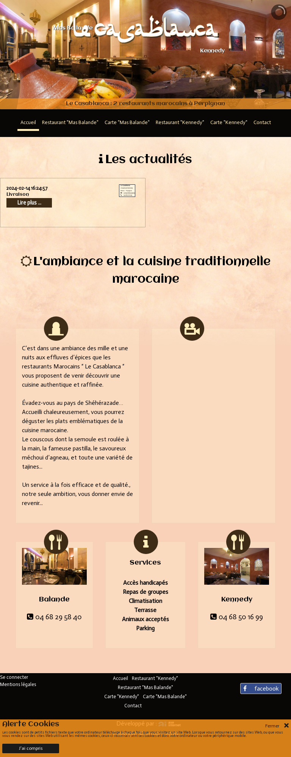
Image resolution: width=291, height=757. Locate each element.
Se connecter (14, 677)
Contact (133, 705)
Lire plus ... (29, 202)
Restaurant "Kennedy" (155, 678)
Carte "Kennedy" (121, 696)
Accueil (120, 678)
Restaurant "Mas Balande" (145, 687)
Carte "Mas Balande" (165, 696)
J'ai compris (31, 748)
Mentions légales (18, 684)
